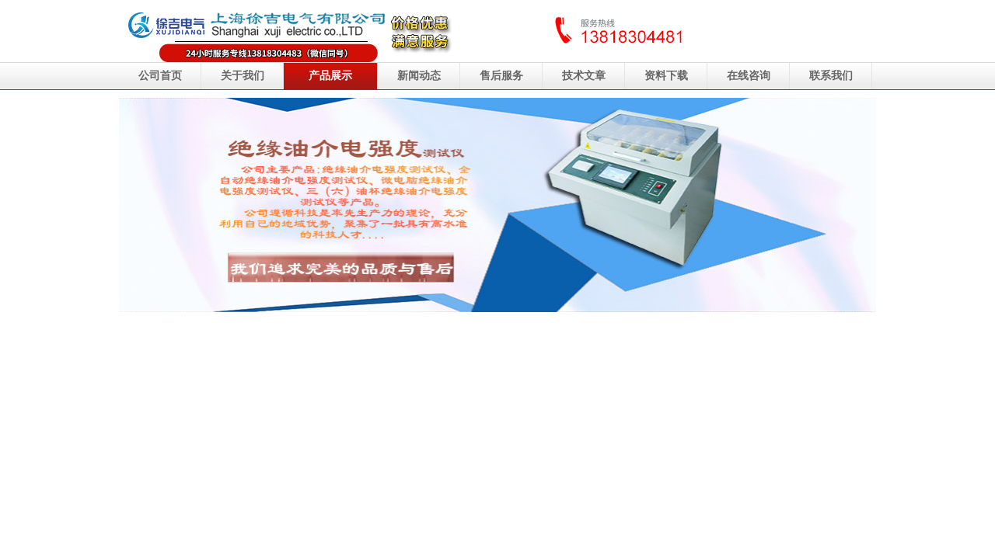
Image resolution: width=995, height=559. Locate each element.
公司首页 (160, 76)
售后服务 (501, 76)
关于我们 (242, 76)
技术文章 (584, 76)
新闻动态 (419, 76)
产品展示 (330, 76)
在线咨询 (748, 76)
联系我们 (831, 76)
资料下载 (666, 76)
